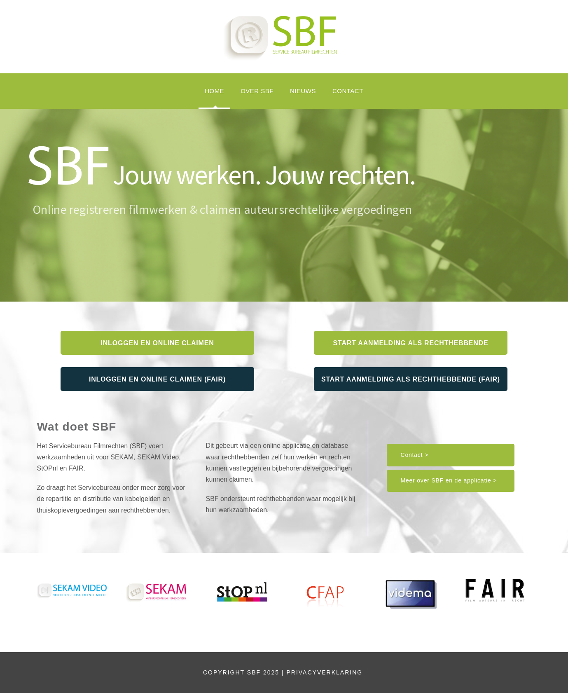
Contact (347, 90)
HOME (214, 90)
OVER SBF (257, 90)
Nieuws (303, 90)
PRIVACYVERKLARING (325, 672)
